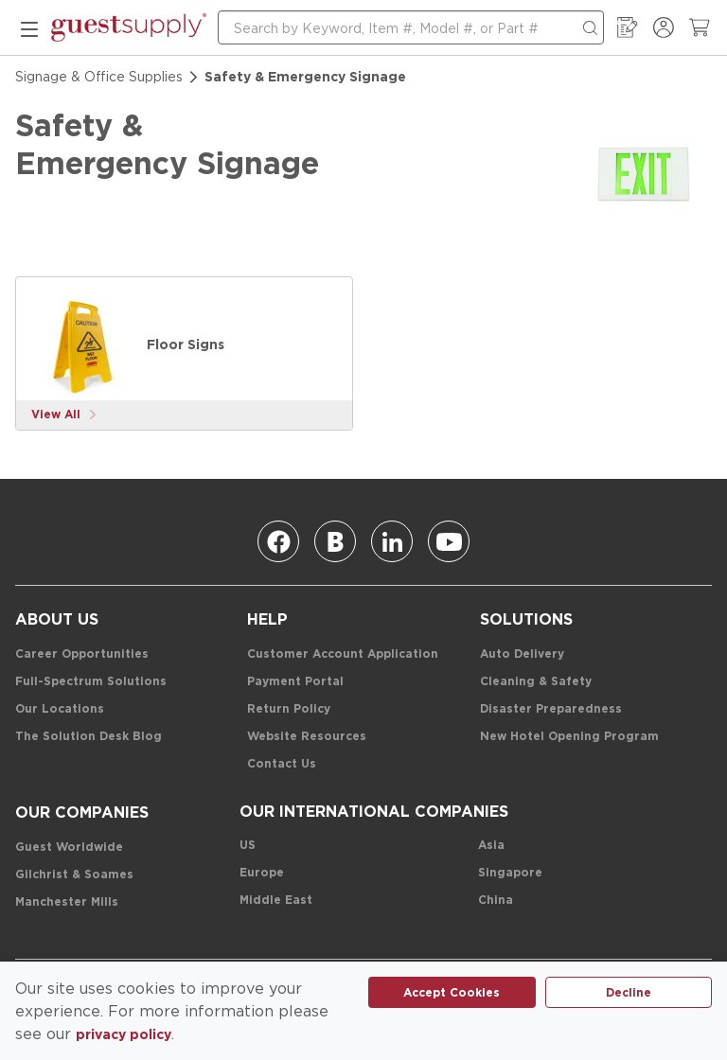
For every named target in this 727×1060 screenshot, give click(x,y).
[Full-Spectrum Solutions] (91, 682)
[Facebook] (278, 541)
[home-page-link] (128, 27)
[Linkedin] (392, 541)
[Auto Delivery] (522, 654)
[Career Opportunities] (82, 654)
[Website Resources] (306, 737)
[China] (495, 900)
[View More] (64, 415)
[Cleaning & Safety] (536, 682)
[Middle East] (275, 900)
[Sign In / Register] (663, 27)
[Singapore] (510, 873)
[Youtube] (449, 541)
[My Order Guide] (627, 27)
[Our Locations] (59, 709)
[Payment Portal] (295, 682)
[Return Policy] (288, 709)
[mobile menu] (29, 27)
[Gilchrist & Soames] (74, 875)
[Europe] (261, 873)
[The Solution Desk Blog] (88, 737)
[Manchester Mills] (66, 902)
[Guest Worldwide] (69, 847)
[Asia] (491, 846)
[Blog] (335, 541)
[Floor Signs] (84, 345)
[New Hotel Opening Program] (569, 737)
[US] (247, 846)
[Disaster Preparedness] (551, 709)
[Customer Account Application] (342, 654)
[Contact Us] (281, 764)
